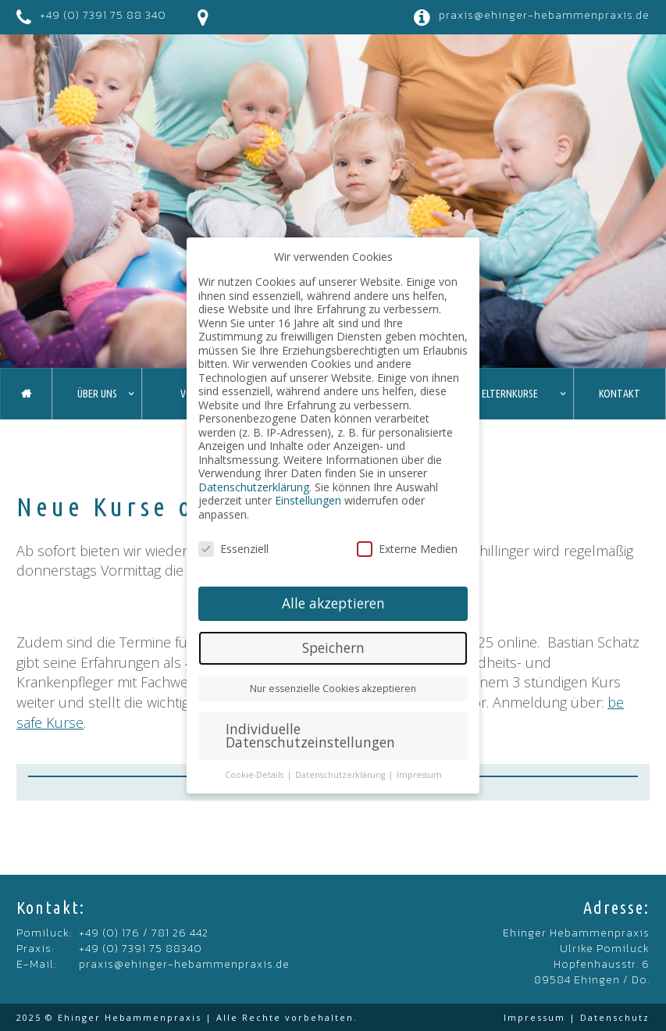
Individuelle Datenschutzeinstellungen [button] (310, 735)
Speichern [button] (333, 647)
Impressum (534, 1017)
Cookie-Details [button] (255, 774)
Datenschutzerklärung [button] (341, 774)
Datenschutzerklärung (253, 487)
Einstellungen (308, 500)
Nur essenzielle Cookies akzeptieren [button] (333, 688)
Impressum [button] (419, 774)
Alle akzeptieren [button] (333, 603)
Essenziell (233, 548)
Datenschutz (615, 1017)
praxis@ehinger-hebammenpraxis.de (544, 15)
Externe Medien (407, 548)
